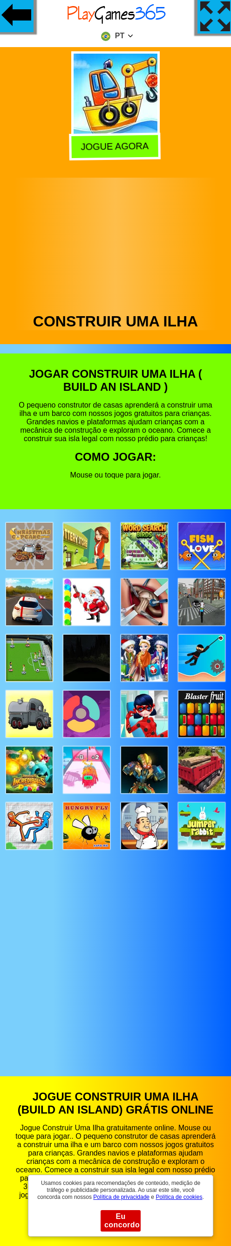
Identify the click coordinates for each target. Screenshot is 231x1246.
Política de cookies (179, 1197)
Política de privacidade (121, 1197)
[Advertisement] (116, 243)
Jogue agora (116, 145)
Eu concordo (122, 1220)
